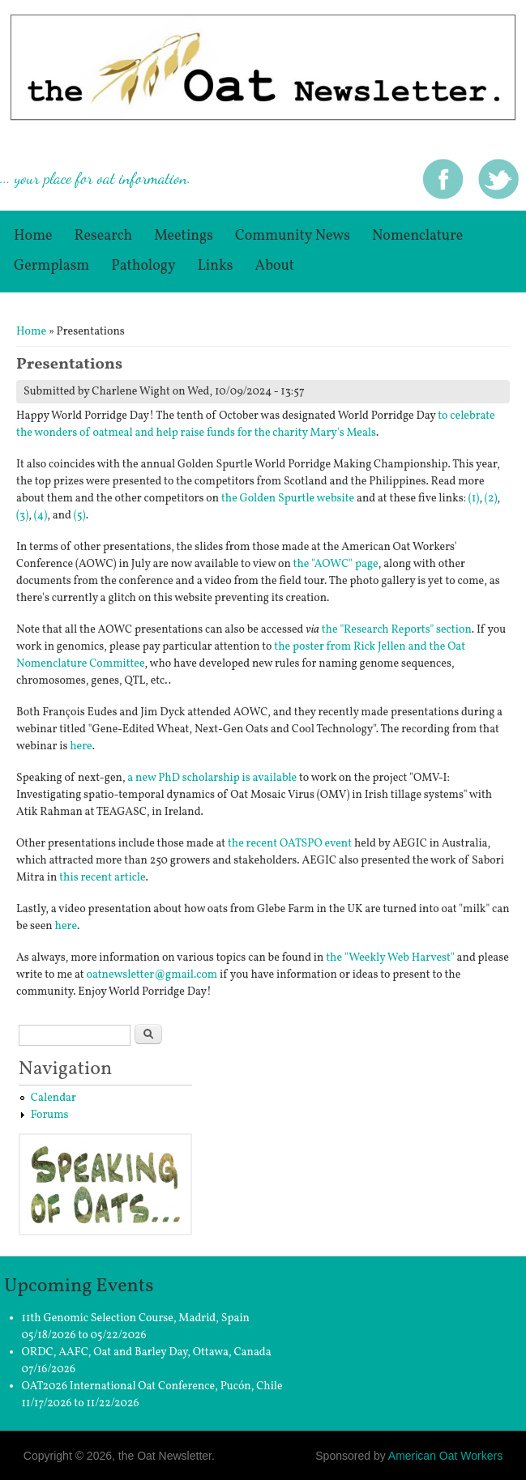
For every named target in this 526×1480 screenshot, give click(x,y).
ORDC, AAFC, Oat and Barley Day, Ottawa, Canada (147, 1352)
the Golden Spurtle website (287, 498)
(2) (491, 498)
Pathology (143, 266)
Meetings (183, 236)
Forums (50, 1115)
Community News (292, 236)
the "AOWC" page (335, 564)
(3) (22, 515)
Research (104, 236)
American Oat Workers (445, 1455)
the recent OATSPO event (290, 843)
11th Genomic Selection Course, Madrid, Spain (136, 1318)
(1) (474, 498)
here (81, 746)
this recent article (102, 877)
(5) (80, 515)
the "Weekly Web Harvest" (390, 958)
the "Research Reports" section (397, 630)
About (275, 266)
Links (215, 266)
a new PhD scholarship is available (212, 778)
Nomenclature (417, 236)
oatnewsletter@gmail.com (151, 975)
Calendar (53, 1098)
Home (33, 236)
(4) (41, 515)
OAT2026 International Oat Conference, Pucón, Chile (152, 1386)
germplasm (51, 266)
